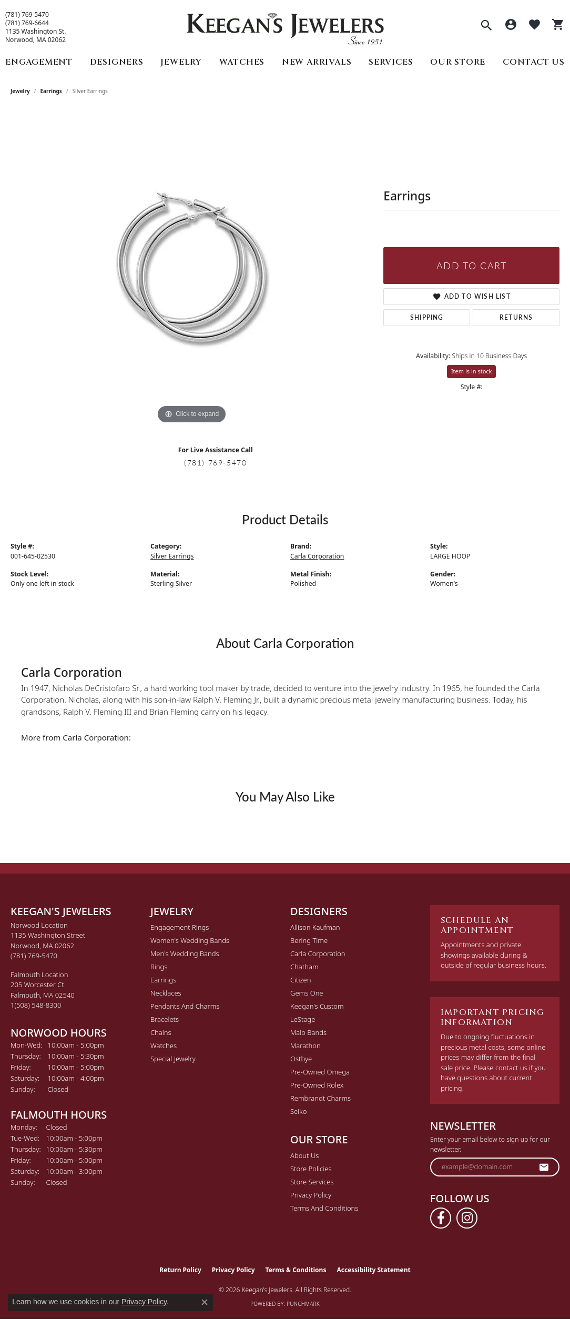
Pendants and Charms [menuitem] (184, 1006)
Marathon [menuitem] (305, 1045)
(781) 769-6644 (27, 23)
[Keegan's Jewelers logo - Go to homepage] (285, 26)
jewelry (20, 91)
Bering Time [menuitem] (309, 940)
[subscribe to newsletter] (544, 1167)
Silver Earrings (172, 556)
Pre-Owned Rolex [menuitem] (316, 1085)
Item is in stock (471, 371)
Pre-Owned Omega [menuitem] (320, 1072)
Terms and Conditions (324, 1208)
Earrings (51, 91)
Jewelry (181, 62)
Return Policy (180, 1269)
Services (391, 62)
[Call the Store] (34, 955)
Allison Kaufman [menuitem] (315, 927)
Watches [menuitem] (163, 1045)
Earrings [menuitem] (163, 980)
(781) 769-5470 (27, 15)
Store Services (312, 1181)
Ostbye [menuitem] (301, 1058)
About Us (304, 1155)
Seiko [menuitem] (298, 1111)
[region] (192, 269)
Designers (117, 62)
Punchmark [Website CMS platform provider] (303, 1303)
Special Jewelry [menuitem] (173, 1058)
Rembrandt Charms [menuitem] (320, 1098)
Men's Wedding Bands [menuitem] (184, 953)
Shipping (427, 317)
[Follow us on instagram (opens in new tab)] (466, 1218)
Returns (516, 317)
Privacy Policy (310, 1195)
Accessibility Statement (373, 1269)
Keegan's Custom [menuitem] (317, 1006)
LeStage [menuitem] (302, 1019)
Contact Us (534, 62)
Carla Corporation (317, 556)
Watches (242, 62)
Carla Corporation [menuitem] (317, 953)
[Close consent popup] (204, 1302)
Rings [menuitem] (158, 966)
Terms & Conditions (296, 1269)
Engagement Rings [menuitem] (179, 927)
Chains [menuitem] (160, 1032)
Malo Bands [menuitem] (308, 1032)
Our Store (457, 62)
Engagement (39, 62)
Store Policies (310, 1168)
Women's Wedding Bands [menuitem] (189, 940)
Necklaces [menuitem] (165, 993)
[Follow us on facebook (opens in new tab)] (440, 1218)
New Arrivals (317, 62)
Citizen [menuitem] (300, 980)
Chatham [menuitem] (304, 966)
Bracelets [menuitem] (164, 1019)
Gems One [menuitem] (306, 993)
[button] (486, 26)
